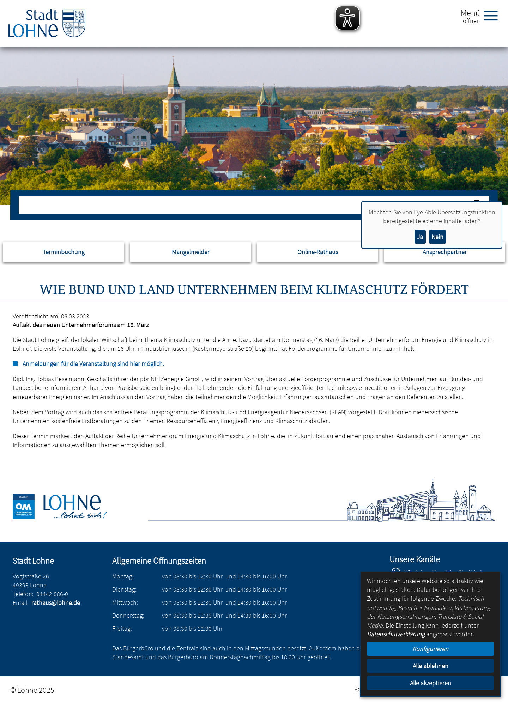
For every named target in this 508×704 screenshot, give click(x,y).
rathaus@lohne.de (55, 603)
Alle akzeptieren (430, 683)
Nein (437, 237)
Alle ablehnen (430, 666)
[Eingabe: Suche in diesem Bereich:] (246, 205)
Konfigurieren (430, 649)
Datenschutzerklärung (396, 634)
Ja (420, 237)
